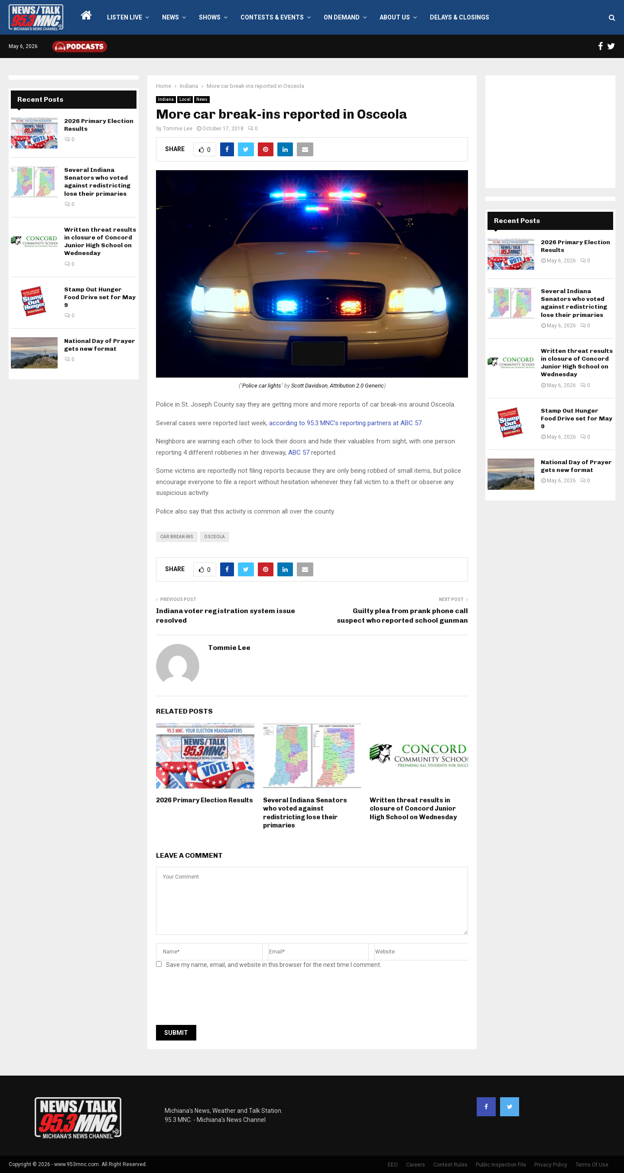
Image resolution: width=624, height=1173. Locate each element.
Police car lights (261, 385)
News (170, 17)
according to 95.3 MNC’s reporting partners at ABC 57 (345, 423)
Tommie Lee (177, 129)
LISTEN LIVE (124, 17)
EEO (393, 1165)
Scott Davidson (309, 385)
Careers (415, 1165)
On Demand (342, 17)
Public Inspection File (501, 1165)
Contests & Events (272, 17)
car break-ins (176, 536)
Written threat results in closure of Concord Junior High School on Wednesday (413, 808)
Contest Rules (450, 1165)
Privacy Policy (550, 1165)
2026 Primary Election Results (204, 800)
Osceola (214, 536)
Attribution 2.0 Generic (357, 385)
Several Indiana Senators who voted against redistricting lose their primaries (305, 813)
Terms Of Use (591, 1165)
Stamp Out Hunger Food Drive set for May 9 (100, 297)
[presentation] (222, 999)
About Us (395, 17)
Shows (210, 17)
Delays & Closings (459, 17)
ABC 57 (298, 452)
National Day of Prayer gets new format (99, 344)
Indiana (166, 99)
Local (185, 99)
